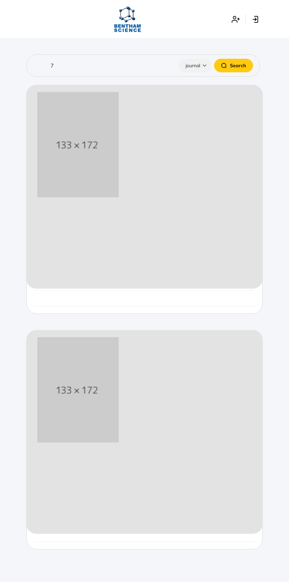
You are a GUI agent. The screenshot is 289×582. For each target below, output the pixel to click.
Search (233, 65)
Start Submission (144, 273)
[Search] (143, 65)
